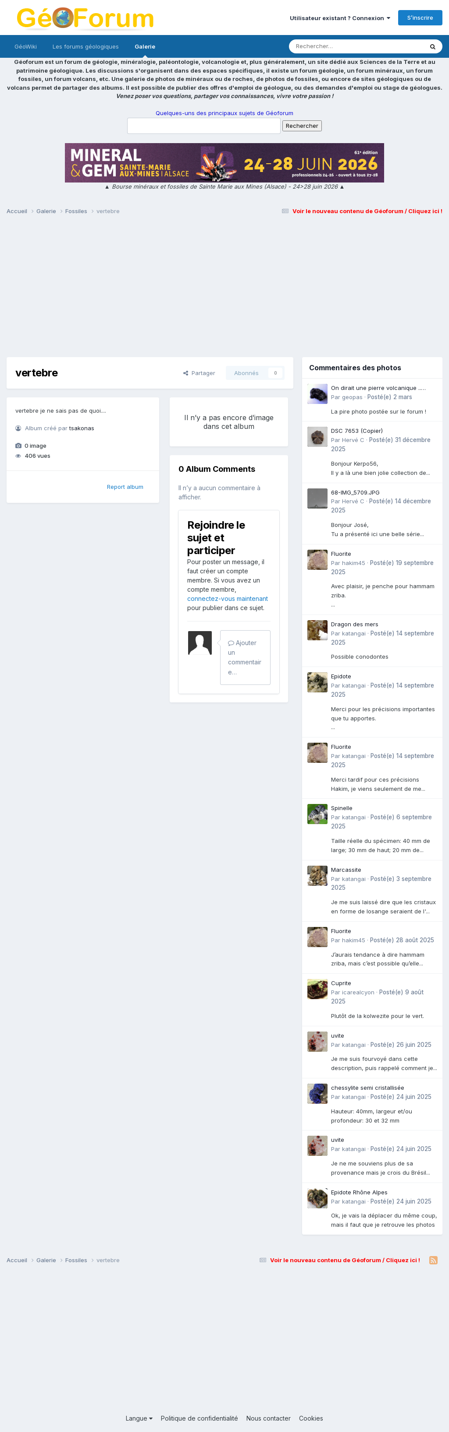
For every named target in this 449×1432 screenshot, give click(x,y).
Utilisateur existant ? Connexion (340, 17)
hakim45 (353, 562)
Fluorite (341, 553)
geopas (352, 396)
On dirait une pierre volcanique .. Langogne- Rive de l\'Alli (376, 388)
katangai (354, 633)
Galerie (145, 50)
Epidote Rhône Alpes (359, 1192)
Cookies (311, 1418)
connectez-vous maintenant (227, 598)
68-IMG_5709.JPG (355, 492)
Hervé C (353, 439)
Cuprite (341, 982)
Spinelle (342, 807)
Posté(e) (389, 396)
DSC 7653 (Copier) (357, 430)
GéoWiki (25, 46)
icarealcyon (358, 992)
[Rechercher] (331, 46)
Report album (125, 486)
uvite (337, 1035)
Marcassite (346, 869)
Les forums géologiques (86, 46)
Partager (199, 372)
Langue (139, 1418)
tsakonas (81, 428)
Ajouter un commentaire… (244, 657)
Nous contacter (268, 1418)
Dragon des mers (354, 624)
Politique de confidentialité (199, 1418)
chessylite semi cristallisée (367, 1087)
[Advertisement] (224, 290)
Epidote (341, 676)
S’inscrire (420, 17)
